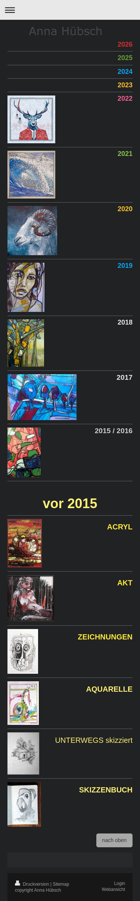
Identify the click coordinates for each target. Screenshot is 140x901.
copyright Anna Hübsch (38, 890)
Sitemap (61, 884)
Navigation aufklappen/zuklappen (70, 10)
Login (119, 883)
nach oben (114, 840)
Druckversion (32, 884)
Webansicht (113, 889)
